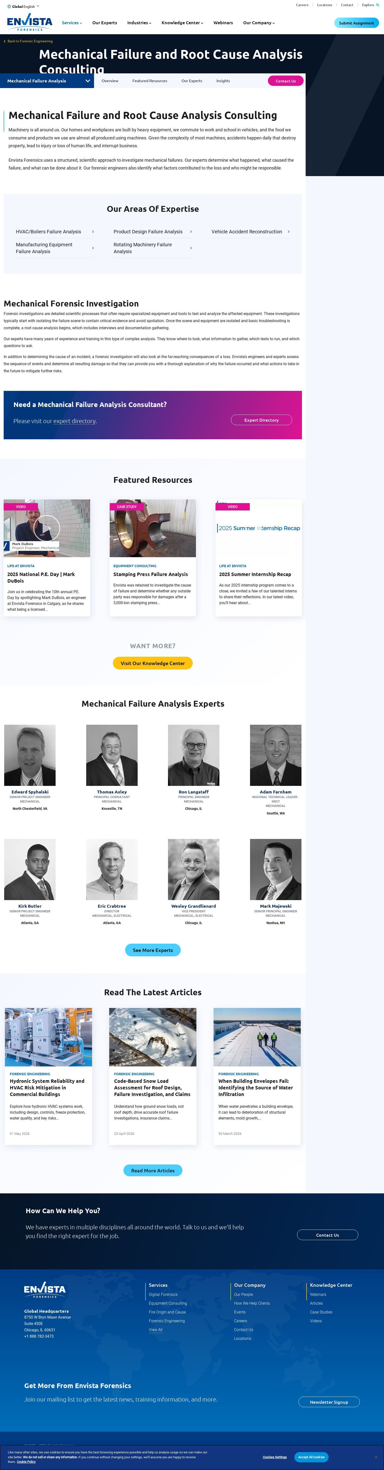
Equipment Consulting (168, 1303)
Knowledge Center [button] (181, 22)
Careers (302, 4)
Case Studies (321, 1312)
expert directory (74, 420)
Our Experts (104, 22)
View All (156, 1329)
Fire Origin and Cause (167, 1312)
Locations (324, 4)
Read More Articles (153, 1170)
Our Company (249, 1285)
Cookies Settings (275, 1457)
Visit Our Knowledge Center (153, 663)
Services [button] (70, 22)
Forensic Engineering (30, 1074)
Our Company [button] (257, 22)
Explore (370, 4)
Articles (316, 1303)
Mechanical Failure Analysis (36, 80)
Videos (316, 1321)
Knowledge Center (331, 1285)
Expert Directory (261, 420)
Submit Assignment (356, 22)
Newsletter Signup (329, 1402)
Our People (243, 1294)
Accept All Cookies (311, 1457)
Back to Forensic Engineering (30, 41)
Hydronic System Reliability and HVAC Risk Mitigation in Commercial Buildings (47, 1087)
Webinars (223, 22)
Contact (347, 4)
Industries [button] (137, 22)
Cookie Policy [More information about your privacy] (26, 1462)
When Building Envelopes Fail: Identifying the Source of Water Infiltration (255, 1087)
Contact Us (286, 80)
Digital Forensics (163, 1294)
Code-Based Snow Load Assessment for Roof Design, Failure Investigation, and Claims (152, 1087)
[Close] (376, 1457)
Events (240, 1312)
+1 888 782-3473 (39, 1325)
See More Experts (153, 950)
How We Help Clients (252, 1303)
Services (158, 1285)
